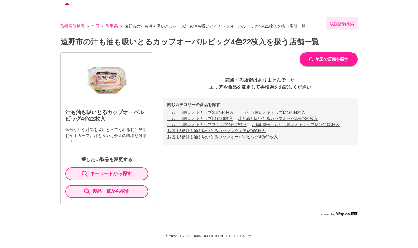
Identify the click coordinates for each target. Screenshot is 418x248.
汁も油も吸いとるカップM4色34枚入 (271, 112)
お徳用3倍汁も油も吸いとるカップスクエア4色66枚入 (216, 130)
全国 (95, 26)
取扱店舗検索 (72, 26)
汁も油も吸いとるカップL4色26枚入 (200, 118)
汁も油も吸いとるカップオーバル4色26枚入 (278, 118)
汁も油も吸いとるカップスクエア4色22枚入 (207, 124)
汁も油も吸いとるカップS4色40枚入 (200, 112)
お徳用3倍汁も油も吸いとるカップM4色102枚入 (296, 124)
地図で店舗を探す (328, 59)
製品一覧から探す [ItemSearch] (106, 191)
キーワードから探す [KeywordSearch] (107, 174)
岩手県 (112, 26)
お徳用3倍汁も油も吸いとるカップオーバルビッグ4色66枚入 (222, 136)
